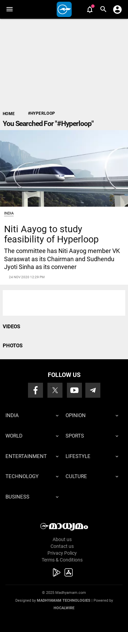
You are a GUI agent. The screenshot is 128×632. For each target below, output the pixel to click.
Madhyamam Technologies (63, 600)
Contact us (62, 546)
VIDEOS (11, 326)
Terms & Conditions (62, 560)
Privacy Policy (62, 553)
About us (62, 539)
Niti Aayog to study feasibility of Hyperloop (51, 234)
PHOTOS (13, 346)
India (9, 213)
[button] (9, 9)
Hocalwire (64, 608)
